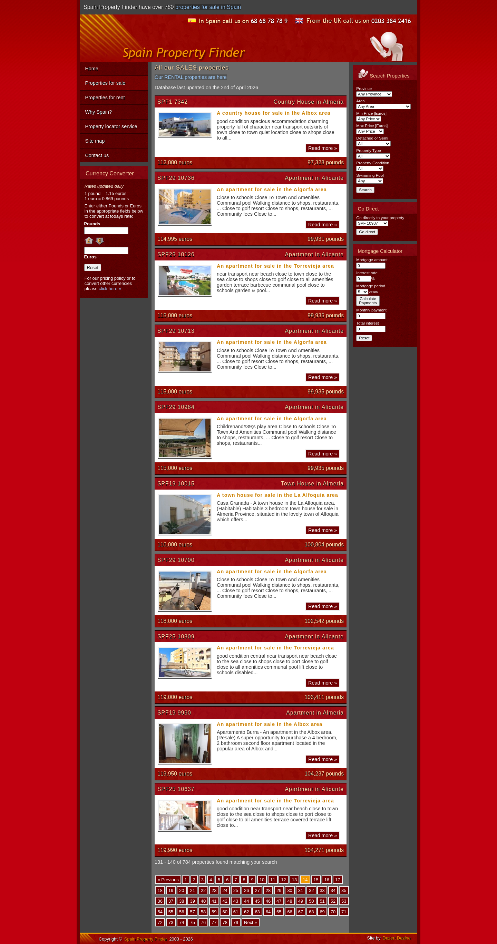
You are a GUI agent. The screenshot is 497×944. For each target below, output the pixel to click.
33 (322, 890)
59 (214, 911)
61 (235, 911)
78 (224, 922)
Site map (95, 141)
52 (333, 900)
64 (268, 911)
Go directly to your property (380, 218)
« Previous (167, 879)
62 (246, 911)
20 (181, 890)
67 (300, 911)
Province (364, 88)
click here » (110, 288)
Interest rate (366, 273)
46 (268, 900)
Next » (250, 922)
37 (170, 900)
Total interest (367, 323)
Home (91, 68)
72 (159, 922)
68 (311, 911)
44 (246, 900)
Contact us (97, 155)
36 (159, 900)
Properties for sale (105, 83)
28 (268, 890)
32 (311, 890)
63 (257, 911)
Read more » (322, 148)
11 (272, 879)
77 (214, 922)
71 (343, 911)
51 (322, 900)
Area (360, 101)
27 (257, 890)
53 (343, 900)
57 (192, 911)
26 (246, 890)
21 (192, 890)
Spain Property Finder (145, 939)
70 (333, 911)
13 (294, 879)
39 (192, 900)
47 (278, 900)
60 (224, 911)
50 (311, 900)
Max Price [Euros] (372, 126)
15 (315, 879)
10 (262, 879)
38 (181, 900)
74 (181, 922)
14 (305, 879)
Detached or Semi (372, 138)
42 (224, 900)
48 (289, 900)
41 (214, 900)
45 (257, 900)
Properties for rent (105, 97)
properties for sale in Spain (208, 7)
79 (235, 922)
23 (214, 890)
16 (326, 879)
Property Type (368, 150)
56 (181, 911)
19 (170, 890)
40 (203, 900)
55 (170, 911)
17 (337, 879)
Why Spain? (98, 112)
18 (159, 890)
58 (203, 911)
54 (159, 911)
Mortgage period (370, 286)
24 (224, 890)
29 (278, 890)
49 (300, 900)
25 (235, 890)
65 (278, 911)
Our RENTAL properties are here (191, 77)
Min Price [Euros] (371, 113)
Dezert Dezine (397, 938)
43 (235, 900)
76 (203, 922)
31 (300, 890)
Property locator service (111, 126)
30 (289, 890)
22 (203, 890)
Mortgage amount (371, 260)
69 (322, 911)
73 (170, 922)
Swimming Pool (369, 175)
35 (343, 890)
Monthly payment (371, 310)
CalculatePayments (368, 301)
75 (192, 922)
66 (289, 911)
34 (333, 890)
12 (283, 879)
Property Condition (372, 163)
